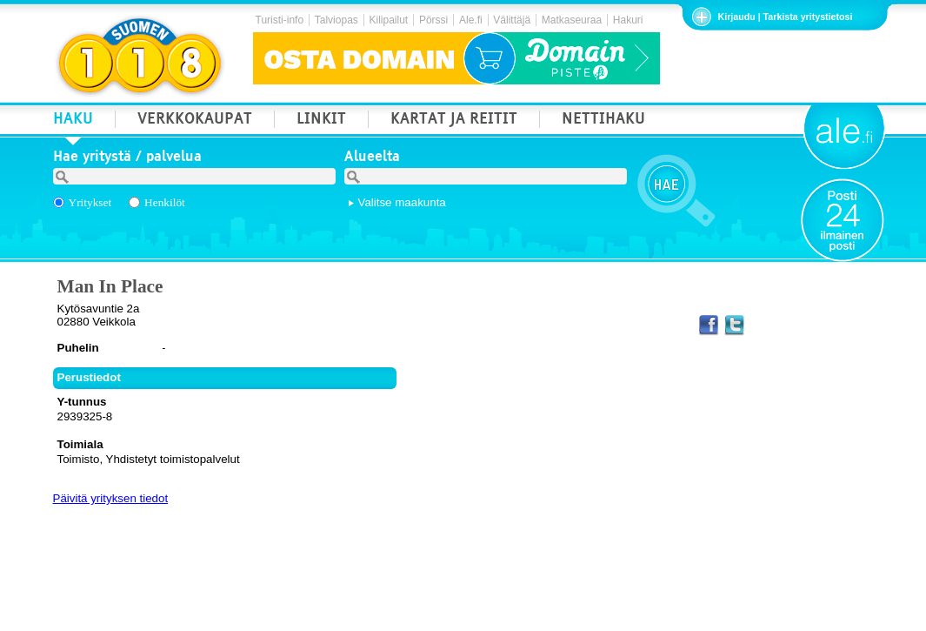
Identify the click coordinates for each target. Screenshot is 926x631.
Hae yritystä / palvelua (127, 158)
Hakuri (628, 20)
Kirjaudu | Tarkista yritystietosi (785, 16)
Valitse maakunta (402, 202)
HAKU (73, 120)
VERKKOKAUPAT (194, 120)
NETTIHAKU (603, 120)
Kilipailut (389, 20)
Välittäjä (511, 20)
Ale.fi (471, 20)
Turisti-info (280, 20)
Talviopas (336, 20)
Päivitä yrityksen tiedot (111, 498)
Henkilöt (164, 202)
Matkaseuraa (572, 20)
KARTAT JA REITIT (453, 120)
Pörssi (433, 20)
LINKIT (321, 120)
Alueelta (372, 158)
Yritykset (90, 202)
